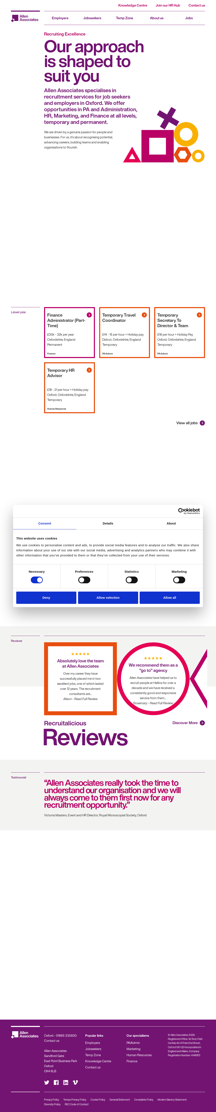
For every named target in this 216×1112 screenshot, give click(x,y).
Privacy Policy (51, 1099)
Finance (132, 1061)
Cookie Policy (97, 1099)
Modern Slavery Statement (172, 1099)
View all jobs (187, 423)
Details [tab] (108, 523)
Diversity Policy (52, 1104)
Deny (46, 597)
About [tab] (171, 523)
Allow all (169, 597)
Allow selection (107, 597)
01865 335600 (66, 1035)
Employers (60, 18)
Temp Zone (124, 18)
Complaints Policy (143, 1099)
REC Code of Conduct (77, 1104)
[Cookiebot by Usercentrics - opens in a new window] (181, 511)
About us (156, 18)
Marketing (133, 1048)
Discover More (185, 722)
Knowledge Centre (132, 5)
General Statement (119, 1099)
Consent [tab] (44, 523)
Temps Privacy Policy (74, 1099)
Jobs (189, 18)
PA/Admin (133, 1042)
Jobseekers (92, 18)
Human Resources (139, 1055)
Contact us (197, 5)
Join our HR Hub (168, 5)
